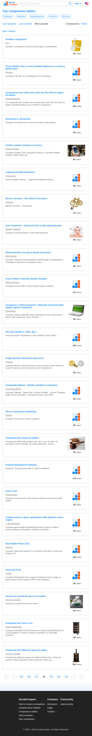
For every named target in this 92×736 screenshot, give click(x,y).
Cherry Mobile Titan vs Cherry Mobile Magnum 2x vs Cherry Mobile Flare (35, 67)
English (86, 3)
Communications (13, 389)
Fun (7, 43)
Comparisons (72, 24)
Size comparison (26, 719)
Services (66, 16)
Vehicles (9, 202)
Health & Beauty (13, 229)
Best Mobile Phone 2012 (17, 543)
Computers (10, 176)
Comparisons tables (28, 711)
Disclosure (52, 704)
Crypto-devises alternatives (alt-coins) (24, 358)
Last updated (9, 24)
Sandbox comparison (16, 39)
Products (53, 16)
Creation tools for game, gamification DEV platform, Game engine (34, 518)
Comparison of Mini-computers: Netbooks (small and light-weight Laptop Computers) (34, 306)
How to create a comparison (32, 704)
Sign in (78, 3)
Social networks (12, 99)
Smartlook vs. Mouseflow (18, 119)
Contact (51, 711)
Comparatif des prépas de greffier (22, 438)
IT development (12, 523)
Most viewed (8, 31)
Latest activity (66, 704)
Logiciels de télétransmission (20, 172)
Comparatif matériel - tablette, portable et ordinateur (31, 385)
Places (8, 415)
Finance (9, 362)
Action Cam (11, 491)
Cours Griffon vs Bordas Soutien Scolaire (26, 279)
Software (8, 16)
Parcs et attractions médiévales (21, 411)
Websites (21, 16)
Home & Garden (13, 600)
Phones (9, 72)
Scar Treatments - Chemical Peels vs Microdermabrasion (33, 225)
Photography (11, 494)
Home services (12, 282)
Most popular (41, 24)
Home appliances (13, 627)
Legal (49, 708)
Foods (8, 573)
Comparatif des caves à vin (19, 623)
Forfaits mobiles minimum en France (23, 145)
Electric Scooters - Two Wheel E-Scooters (26, 198)
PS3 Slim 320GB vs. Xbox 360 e (21, 332)
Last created (25, 24)
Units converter (26, 715)
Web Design (11, 256)
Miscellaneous (37, 16)
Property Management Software (21, 465)
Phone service (12, 149)
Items (84, 24)
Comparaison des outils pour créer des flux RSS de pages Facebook (34, 93)
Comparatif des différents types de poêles (26, 650)
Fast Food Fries (13, 570)
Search (70, 3)
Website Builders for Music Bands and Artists (28, 252)
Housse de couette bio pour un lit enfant (25, 596)
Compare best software (30, 708)
